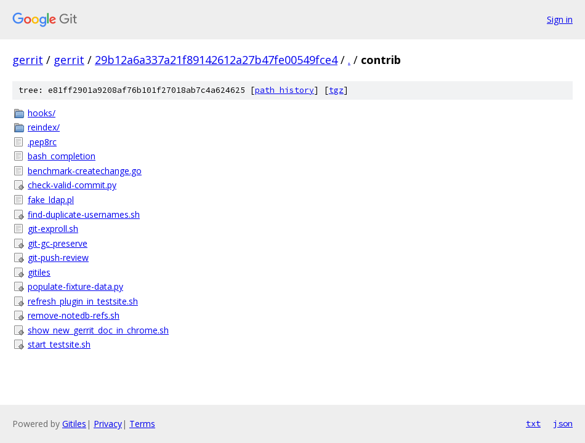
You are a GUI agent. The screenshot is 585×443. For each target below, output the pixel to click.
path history (284, 90)
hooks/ (41, 113)
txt (533, 423)
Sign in (560, 19)
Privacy (108, 423)
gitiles (39, 272)
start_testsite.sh (59, 344)
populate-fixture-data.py (75, 286)
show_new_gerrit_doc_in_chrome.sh (98, 330)
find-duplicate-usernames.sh (84, 214)
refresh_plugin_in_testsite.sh (83, 301)
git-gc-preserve (57, 243)
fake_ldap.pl (51, 200)
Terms (142, 423)
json (563, 423)
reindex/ (44, 127)
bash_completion (61, 156)
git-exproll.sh (53, 228)
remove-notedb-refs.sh (73, 315)
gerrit (27, 59)
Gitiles (74, 423)
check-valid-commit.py (72, 185)
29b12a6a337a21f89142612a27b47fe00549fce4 (216, 59)
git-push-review (58, 257)
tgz (336, 90)
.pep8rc (42, 142)
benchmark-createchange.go (85, 171)
